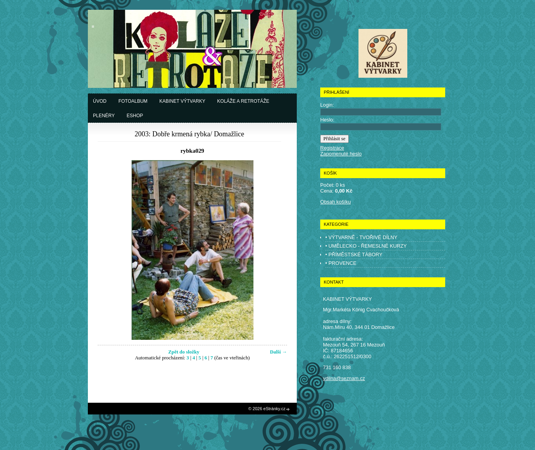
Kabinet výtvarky (182, 101)
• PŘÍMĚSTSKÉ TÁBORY (353, 254)
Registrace (332, 148)
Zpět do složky (184, 352)
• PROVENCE (341, 263)
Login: (327, 105)
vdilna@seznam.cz (344, 378)
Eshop (135, 115)
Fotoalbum (132, 101)
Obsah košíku (335, 202)
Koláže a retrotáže (243, 101)
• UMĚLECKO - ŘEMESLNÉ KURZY (366, 246)
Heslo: (327, 120)
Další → (278, 352)
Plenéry (104, 115)
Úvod (100, 101)
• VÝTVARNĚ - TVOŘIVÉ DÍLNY (361, 237)
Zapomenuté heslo (341, 154)
